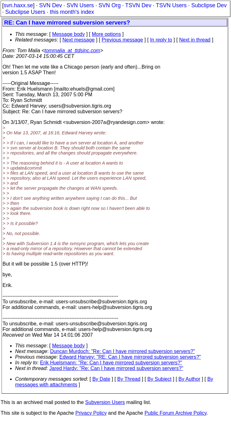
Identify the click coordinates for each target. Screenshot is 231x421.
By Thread (129, 379)
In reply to (161, 39)
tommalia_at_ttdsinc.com (72, 50)
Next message (78, 39)
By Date (101, 379)
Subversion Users (105, 402)
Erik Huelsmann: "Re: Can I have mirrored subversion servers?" (111, 362)
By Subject (159, 379)
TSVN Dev (138, 5)
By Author (189, 379)
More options (106, 34)
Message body (68, 34)
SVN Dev (50, 5)
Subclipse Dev (209, 5)
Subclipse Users (25, 12)
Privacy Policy (91, 413)
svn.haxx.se (18, 5)
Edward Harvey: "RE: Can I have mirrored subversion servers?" (130, 357)
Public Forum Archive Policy (175, 413)
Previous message (122, 39)
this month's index (72, 12)
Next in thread (195, 39)
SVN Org (110, 5)
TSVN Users (171, 5)
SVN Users (80, 5)
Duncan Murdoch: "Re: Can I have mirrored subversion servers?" (122, 351)
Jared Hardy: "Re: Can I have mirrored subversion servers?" (116, 368)
